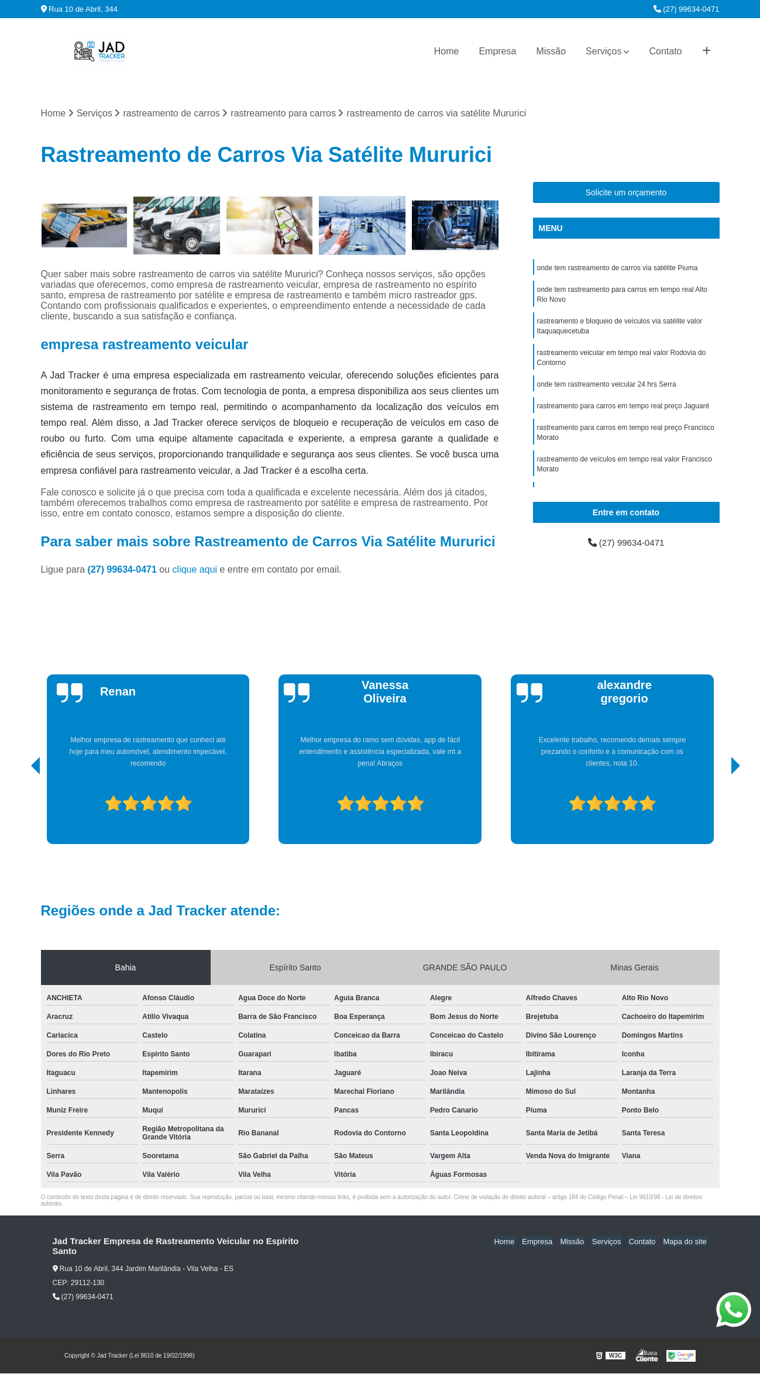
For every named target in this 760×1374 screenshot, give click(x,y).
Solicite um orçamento (626, 193)
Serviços (603, 51)
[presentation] (19, 811)
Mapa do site (685, 1242)
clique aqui (195, 570)
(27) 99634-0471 (687, 9)
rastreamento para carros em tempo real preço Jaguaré (623, 411)
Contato (665, 51)
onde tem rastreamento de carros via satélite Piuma (617, 268)
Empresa (497, 51)
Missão (551, 51)
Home (446, 51)
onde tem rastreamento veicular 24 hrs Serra (606, 389)
